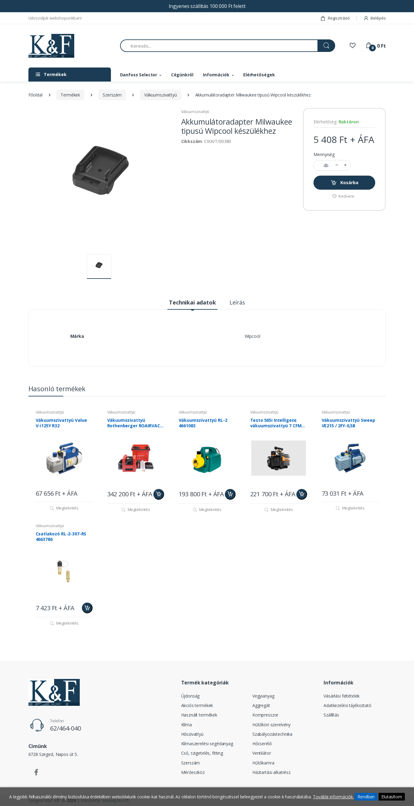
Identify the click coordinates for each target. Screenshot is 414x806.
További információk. (333, 797)
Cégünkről (182, 75)
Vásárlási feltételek (342, 696)
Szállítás (331, 715)
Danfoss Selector (138, 75)
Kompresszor (265, 715)
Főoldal (35, 95)
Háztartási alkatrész (271, 772)
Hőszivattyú (192, 734)
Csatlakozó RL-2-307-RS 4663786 (61, 536)
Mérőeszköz (193, 772)
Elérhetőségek (259, 75)
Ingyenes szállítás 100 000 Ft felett (207, 6)
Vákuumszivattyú (160, 95)
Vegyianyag (263, 696)
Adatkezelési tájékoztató (348, 705)
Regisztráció (335, 18)
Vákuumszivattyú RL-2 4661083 (203, 423)
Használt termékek (199, 715)
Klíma (186, 725)
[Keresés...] (219, 45)
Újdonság (190, 696)
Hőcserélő (262, 743)
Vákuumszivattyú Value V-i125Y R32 (61, 423)
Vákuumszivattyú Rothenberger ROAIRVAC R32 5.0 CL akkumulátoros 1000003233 (135, 423)
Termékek (70, 95)
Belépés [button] (374, 18)
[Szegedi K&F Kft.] (51, 46)
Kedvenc (343, 196)
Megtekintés (64, 508)
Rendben (366, 797)
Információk (216, 75)
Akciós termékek (197, 705)
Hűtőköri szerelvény (271, 725)
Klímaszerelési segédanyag (207, 743)
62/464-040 (65, 728)
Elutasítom (391, 797)
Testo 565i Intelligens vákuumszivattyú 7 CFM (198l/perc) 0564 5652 (276, 423)
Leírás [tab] (237, 302)
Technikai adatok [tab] (192, 302)
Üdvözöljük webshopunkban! (55, 18)
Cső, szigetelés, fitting (202, 753)
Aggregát (261, 705)
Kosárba (344, 183)
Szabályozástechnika (272, 734)
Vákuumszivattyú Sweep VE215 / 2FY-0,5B (348, 423)
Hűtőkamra (263, 763)
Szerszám (112, 95)
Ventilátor (261, 753)
